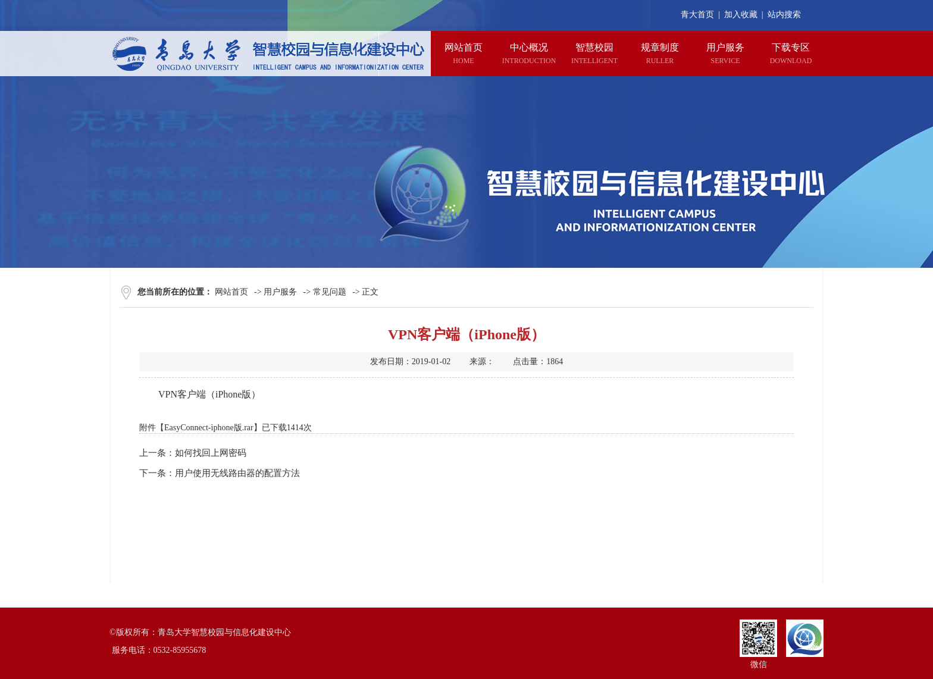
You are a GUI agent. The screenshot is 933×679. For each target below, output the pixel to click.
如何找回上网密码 (210, 453)
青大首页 (697, 14)
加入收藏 (740, 14)
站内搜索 (784, 14)
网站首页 (231, 291)
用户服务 (280, 291)
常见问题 (329, 291)
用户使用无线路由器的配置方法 (237, 473)
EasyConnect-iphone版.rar (208, 427)
